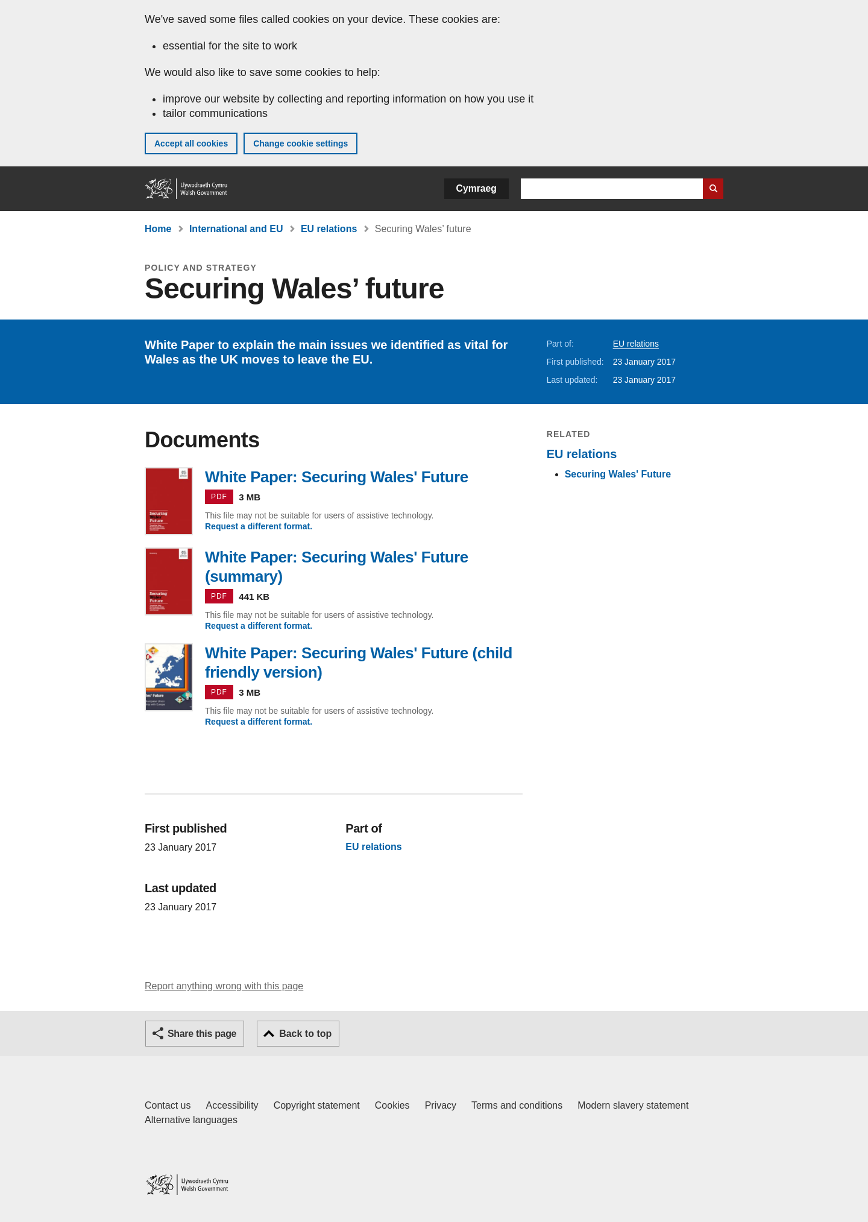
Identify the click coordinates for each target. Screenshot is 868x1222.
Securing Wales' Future (618, 474)
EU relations (329, 229)
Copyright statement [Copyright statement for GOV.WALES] (317, 1105)
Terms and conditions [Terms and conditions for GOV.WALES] (516, 1105)
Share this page (202, 1033)
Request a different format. (258, 526)
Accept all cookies (191, 143)
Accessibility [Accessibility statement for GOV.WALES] (232, 1105)
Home (158, 229)
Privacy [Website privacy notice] (440, 1105)
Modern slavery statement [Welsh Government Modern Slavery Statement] (632, 1105)
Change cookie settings (300, 143)
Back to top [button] (305, 1033)
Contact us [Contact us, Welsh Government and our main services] (167, 1105)
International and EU (236, 229)
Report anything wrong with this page (224, 986)
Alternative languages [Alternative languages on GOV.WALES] (191, 1120)
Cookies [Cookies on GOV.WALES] (392, 1105)
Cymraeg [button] (476, 188)
